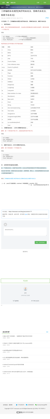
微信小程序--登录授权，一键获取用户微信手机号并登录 (17, 336)
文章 (7, 7)
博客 (8, 2)
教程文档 (13, 2)
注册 (38, 2)
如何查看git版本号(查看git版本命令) (12, 350)
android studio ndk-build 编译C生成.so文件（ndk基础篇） (18, 371)
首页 (3, 2)
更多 (47, 332)
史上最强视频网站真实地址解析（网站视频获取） (16, 357)
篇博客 (16, 300)
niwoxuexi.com (18, 408)
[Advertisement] (25, 197)
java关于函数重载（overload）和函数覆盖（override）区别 (22, 183)
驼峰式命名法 (24, 178)
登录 (45, 2)
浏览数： (6, 338)
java (26, 214)
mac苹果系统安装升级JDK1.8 (41, 185)
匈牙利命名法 (17, 178)
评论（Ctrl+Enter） (41, 242)
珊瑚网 (10, 404)
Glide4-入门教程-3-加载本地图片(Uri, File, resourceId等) (17, 343)
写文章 (25, 281)
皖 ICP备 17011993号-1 (39, 408)
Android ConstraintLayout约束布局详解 (13, 364)
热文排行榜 (6, 332)
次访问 (35, 300)
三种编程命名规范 (9, 178)
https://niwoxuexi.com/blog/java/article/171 (20, 211)
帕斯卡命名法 (32, 178)
